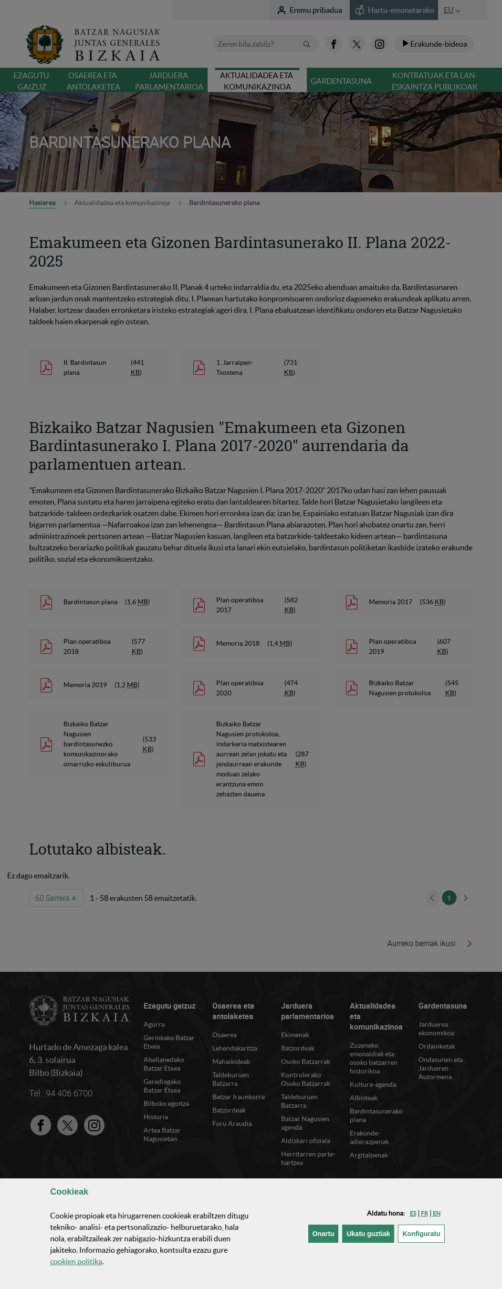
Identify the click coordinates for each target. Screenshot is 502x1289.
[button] (413, 1213)
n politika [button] (76, 1261)
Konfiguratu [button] (423, 1232)
